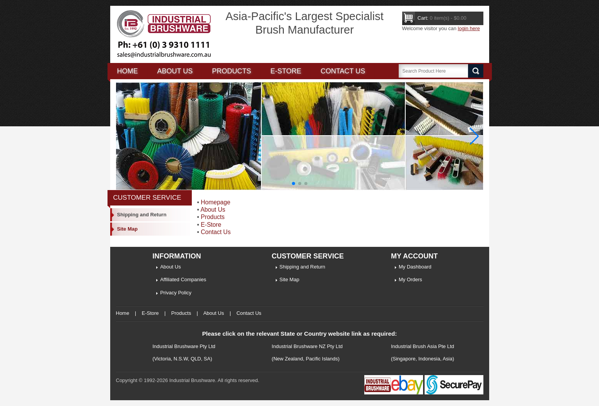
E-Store (285, 71)
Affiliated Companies (183, 279)
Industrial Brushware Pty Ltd (183, 346)
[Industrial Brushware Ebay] (393, 393)
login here (469, 28)
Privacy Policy (175, 293)
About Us (212, 209)
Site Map (127, 229)
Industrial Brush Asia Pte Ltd (422, 346)
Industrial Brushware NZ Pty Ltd (307, 346)
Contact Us (343, 71)
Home (127, 71)
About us (175, 71)
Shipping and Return (142, 214)
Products (231, 71)
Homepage (215, 202)
